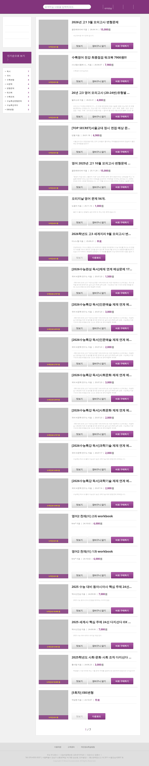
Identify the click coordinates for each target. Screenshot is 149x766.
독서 (9, 71)
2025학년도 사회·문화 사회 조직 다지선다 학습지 (105, 657)
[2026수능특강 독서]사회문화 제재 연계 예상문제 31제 (108, 375)
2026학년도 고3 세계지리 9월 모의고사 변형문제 (104, 234)
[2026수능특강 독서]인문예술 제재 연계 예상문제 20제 (108, 340)
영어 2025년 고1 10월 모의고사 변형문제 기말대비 (106, 163)
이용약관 (57, 747)
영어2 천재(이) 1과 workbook (92, 551)
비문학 (9, 84)
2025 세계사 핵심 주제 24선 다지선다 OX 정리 (103, 622)
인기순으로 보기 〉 (16, 57)
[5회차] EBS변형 (83, 693)
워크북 (9, 92)
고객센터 (71, 747)
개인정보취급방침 (88, 747)
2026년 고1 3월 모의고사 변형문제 (95, 22)
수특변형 (10, 79)
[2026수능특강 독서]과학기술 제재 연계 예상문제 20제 (108, 446)
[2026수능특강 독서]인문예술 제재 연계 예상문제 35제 (108, 304)
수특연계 (10, 96)
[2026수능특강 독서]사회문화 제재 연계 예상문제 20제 (108, 410)
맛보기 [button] (79, 45)
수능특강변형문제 (14, 101)
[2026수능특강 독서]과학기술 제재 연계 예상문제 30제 (108, 481)
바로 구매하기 (122, 45)
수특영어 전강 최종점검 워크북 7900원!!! (99, 57)
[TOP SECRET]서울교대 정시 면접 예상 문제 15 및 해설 (108, 128)
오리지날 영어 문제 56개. (89, 199)
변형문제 (10, 88)
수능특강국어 (12, 105)
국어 (9, 75)
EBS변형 (10, 109)
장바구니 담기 (99, 45)
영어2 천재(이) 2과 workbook (92, 516)
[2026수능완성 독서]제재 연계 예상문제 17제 (102, 269)
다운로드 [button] (96, 257)
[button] (58, 729)
